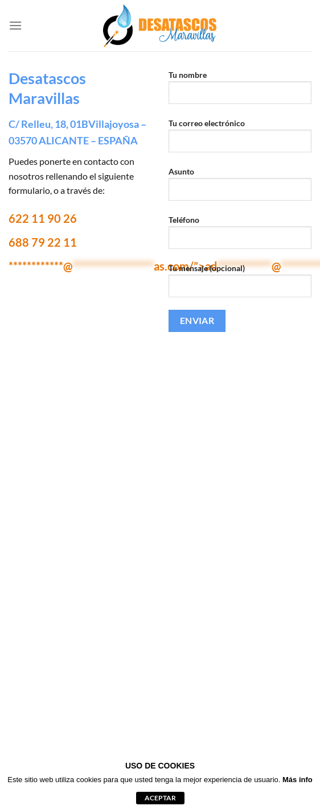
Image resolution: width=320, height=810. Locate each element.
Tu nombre (240, 91)
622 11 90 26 (43, 218)
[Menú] (15, 25)
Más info (297, 779)
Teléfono (240, 236)
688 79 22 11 (43, 242)
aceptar (160, 798)
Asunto (240, 188)
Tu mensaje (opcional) (240, 284)
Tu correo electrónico (240, 139)
